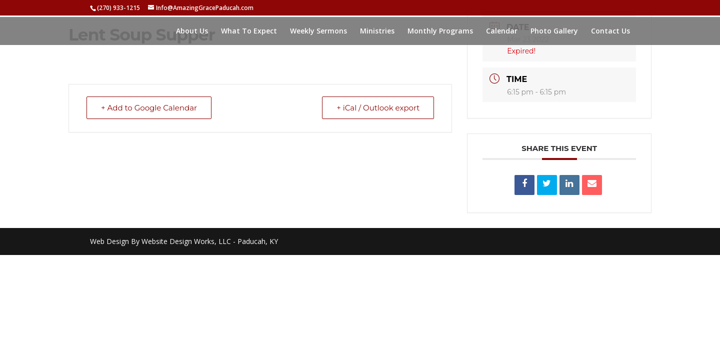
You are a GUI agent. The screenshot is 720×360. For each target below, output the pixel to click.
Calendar (502, 32)
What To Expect (249, 32)
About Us (192, 32)
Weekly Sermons (318, 32)
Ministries (377, 32)
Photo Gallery (554, 32)
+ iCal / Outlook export (378, 107)
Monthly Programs (440, 32)
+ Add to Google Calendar (149, 107)
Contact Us (610, 32)
